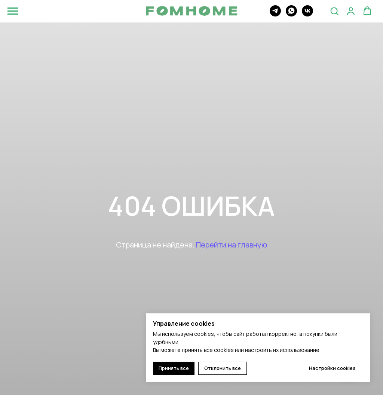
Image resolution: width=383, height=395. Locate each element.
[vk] (307, 14)
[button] (334, 10)
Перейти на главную (231, 245)
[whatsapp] (291, 14)
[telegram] (275, 14)
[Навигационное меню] (12, 11)
